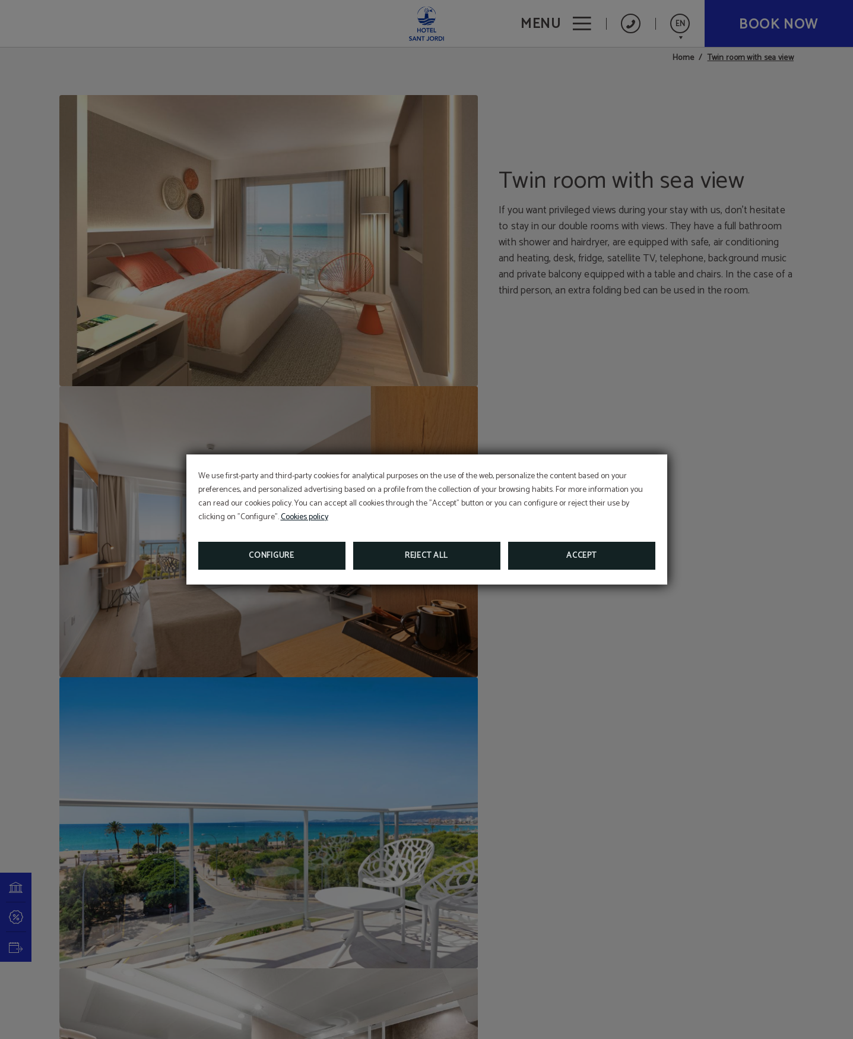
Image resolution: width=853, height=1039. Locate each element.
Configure (271, 556)
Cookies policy (304, 517)
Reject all (426, 556)
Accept (581, 556)
